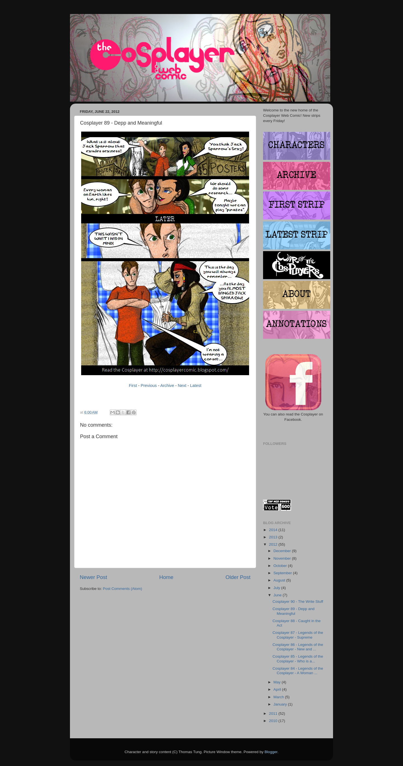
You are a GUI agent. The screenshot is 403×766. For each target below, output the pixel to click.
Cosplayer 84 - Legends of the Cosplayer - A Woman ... (298, 670)
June (278, 595)
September (283, 573)
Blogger (270, 752)
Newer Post (93, 577)
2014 (273, 530)
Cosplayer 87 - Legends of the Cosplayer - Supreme (298, 634)
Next (182, 385)
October (280, 566)
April (277, 689)
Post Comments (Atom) (122, 589)
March (279, 697)
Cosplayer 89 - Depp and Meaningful (294, 611)
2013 (273, 537)
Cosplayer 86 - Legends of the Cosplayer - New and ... (298, 647)
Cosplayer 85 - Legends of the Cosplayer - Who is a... (298, 658)
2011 (273, 713)
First (133, 385)
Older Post (238, 577)
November (282, 558)
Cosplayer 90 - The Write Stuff (298, 601)
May (277, 682)
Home (166, 577)
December (282, 551)
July (277, 588)
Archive (167, 385)
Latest (195, 385)
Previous (149, 385)
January (280, 704)
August (279, 580)
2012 (273, 544)
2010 (273, 721)
